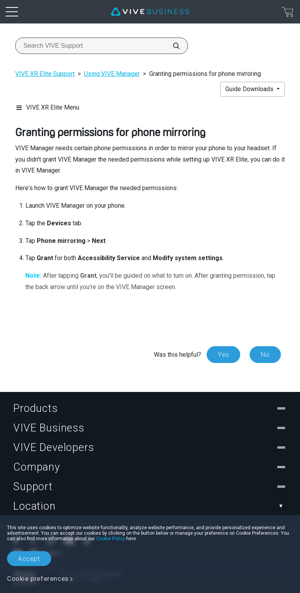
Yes (223, 354)
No (265, 354)
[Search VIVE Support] (172, 46)
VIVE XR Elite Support (45, 73)
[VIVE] (150, 12)
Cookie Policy (110, 538)
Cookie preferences (38, 578)
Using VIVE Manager (112, 73)
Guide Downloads (250, 89)
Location (150, 506)
